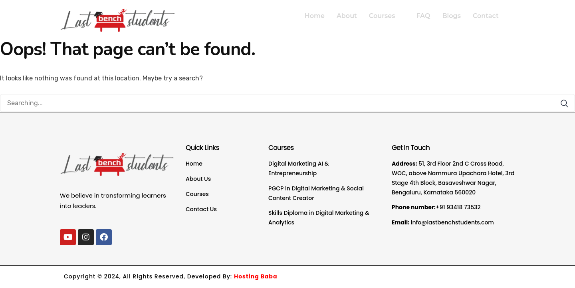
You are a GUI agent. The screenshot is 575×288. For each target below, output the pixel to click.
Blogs (451, 16)
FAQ (423, 16)
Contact (486, 16)
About (347, 16)
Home (315, 16)
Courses (385, 16)
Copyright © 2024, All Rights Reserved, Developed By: (170, 276)
